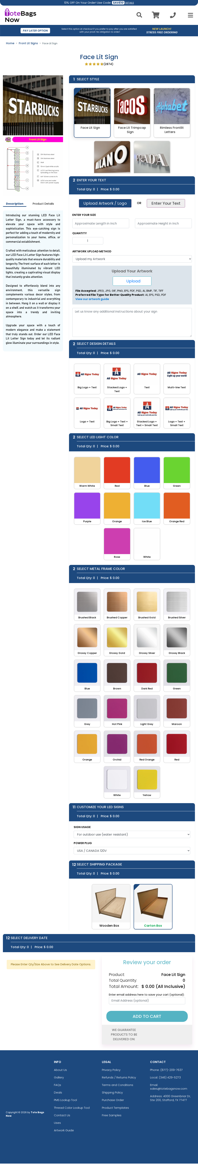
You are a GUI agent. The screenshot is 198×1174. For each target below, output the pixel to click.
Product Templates (115, 1108)
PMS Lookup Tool (65, 1100)
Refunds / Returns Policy (119, 1077)
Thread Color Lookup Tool (72, 1108)
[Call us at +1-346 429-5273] (173, 16)
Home (10, 43)
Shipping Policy (112, 1092)
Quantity (79, 233)
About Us (60, 1070)
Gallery (59, 1077)
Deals (58, 1092)
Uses (57, 1123)
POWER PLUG (83, 843)
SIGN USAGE (82, 827)
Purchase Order (113, 1100)
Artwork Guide (64, 1130)
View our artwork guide (92, 299)
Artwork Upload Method (91, 251)
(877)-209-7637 (171, 1070)
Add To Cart (147, 1016)
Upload (132, 281)
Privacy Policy (111, 1070)
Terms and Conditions (117, 1085)
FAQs (57, 1085)
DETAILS (129, 2)
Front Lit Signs (28, 43)
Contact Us (62, 1115)
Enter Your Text (165, 203)
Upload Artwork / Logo (105, 203)
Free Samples (111, 1115)
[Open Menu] (189, 15)
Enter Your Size (84, 215)
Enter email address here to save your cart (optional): (146, 995)
